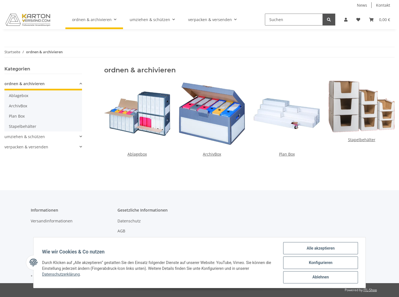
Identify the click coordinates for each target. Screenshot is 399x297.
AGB (121, 230)
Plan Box (287, 154)
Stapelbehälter (361, 139)
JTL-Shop (370, 290)
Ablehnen (320, 277)
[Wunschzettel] (358, 19)
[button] (346, 19)
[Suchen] (294, 20)
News (362, 5)
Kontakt (383, 5)
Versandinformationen (52, 221)
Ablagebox (137, 154)
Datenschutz (129, 221)
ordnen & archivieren (24, 83)
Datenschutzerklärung (61, 274)
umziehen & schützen (24, 136)
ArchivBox (212, 154)
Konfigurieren (320, 263)
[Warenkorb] (380, 19)
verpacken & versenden (26, 146)
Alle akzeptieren (320, 248)
